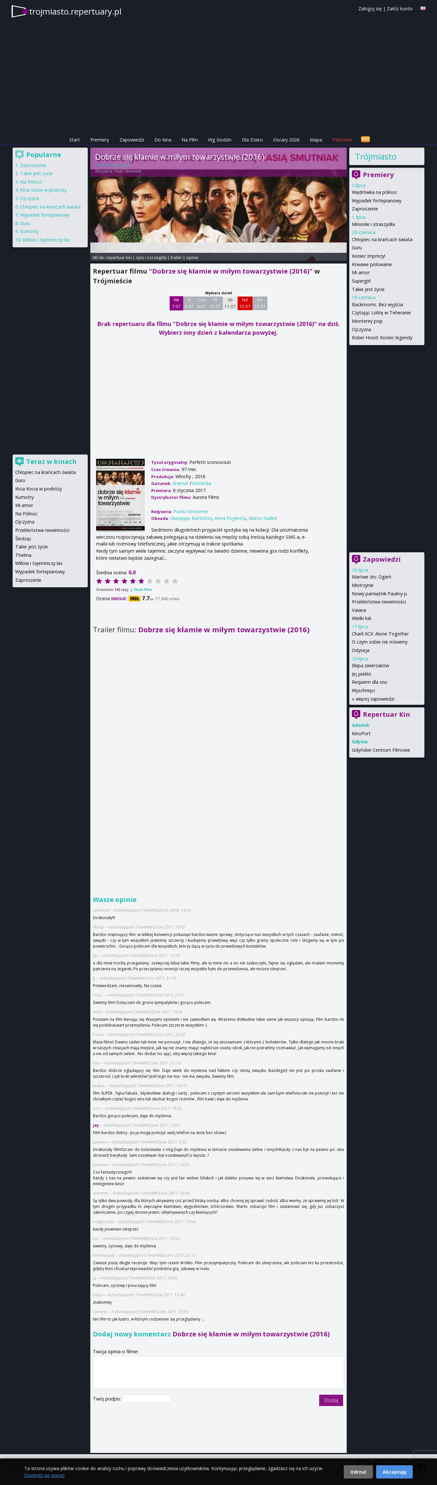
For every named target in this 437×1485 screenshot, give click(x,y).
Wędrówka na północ (374, 192)
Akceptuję (394, 1472)
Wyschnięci (363, 690)
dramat (180, 483)
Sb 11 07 (230, 303)
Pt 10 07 (215, 303)
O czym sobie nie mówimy (380, 642)
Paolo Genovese (128, 171)
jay (96, 1125)
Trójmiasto (376, 156)
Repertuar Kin (386, 714)
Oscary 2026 (286, 140)
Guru (357, 247)
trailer (176, 257)
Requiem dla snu (369, 682)
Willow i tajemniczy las (46, 240)
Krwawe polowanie (372, 264)
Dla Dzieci (252, 140)
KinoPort (361, 733)
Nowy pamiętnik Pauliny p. (380, 594)
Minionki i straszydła (373, 224)
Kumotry (29, 231)
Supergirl (361, 281)
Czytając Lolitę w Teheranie (381, 312)
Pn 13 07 (259, 303)
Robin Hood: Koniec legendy (382, 337)
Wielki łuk (361, 618)
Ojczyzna (361, 329)
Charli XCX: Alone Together (380, 634)
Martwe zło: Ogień (371, 577)
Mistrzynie (363, 585)
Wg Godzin (219, 140)
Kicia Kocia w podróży (43, 190)
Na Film (190, 140)
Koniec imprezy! (368, 256)
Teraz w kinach (51, 461)
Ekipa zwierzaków (370, 665)
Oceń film (142, 589)
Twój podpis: (107, 1399)
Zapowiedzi (131, 140)
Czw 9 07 (201, 303)
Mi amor (361, 272)
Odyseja (360, 650)
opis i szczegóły (151, 257)
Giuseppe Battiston (191, 518)
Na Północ (31, 182)
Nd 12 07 (245, 303)
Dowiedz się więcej (44, 1475)
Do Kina (162, 140)
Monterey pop (367, 321)
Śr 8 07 (189, 303)
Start (74, 140)
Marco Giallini (263, 518)
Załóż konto (400, 9)
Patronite (342, 140)
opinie (192, 257)
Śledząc (23, 538)
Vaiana (359, 610)
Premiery (99, 140)
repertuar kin (119, 257)
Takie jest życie (368, 289)
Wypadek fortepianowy (376, 200)
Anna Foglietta (230, 518)
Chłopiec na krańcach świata (382, 239)
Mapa (316, 140)
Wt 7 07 (176, 303)
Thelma (23, 555)
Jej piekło (361, 674)
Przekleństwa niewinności (379, 602)
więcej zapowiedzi (375, 699)
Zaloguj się (370, 9)
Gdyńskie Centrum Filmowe (381, 750)
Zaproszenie (365, 209)
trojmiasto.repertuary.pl (75, 11)
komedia (202, 483)
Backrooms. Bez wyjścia (377, 304)
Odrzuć (358, 1472)
